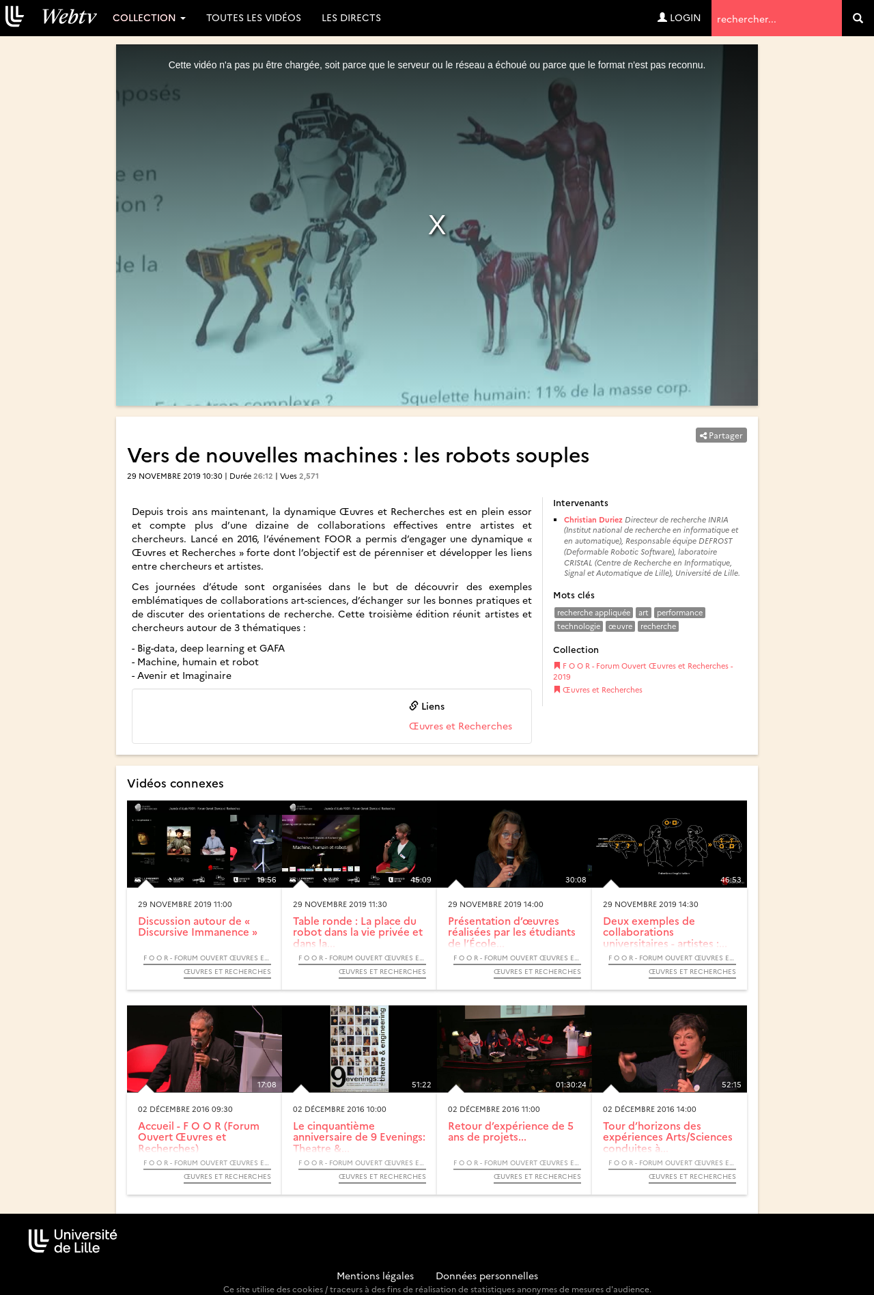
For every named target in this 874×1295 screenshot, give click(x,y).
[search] (858, 18)
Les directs (351, 17)
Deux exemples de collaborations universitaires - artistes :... (665, 931)
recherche (658, 626)
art (643, 612)
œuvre (620, 626)
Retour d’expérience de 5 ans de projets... (511, 1131)
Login (679, 17)
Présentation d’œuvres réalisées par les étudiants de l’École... (512, 931)
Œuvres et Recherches (460, 725)
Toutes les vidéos (253, 17)
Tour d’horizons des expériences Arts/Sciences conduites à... (668, 1136)
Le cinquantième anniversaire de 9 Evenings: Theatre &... (359, 1136)
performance (680, 612)
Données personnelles (487, 1275)
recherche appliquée (593, 612)
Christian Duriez (593, 519)
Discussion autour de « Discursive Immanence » (197, 926)
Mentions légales (375, 1275)
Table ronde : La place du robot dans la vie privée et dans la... (358, 931)
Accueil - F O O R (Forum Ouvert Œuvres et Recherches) (198, 1136)
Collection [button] (149, 17)
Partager (721, 435)
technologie (578, 626)
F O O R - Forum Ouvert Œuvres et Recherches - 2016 (207, 1162)
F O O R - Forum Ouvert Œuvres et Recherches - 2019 (643, 671)
